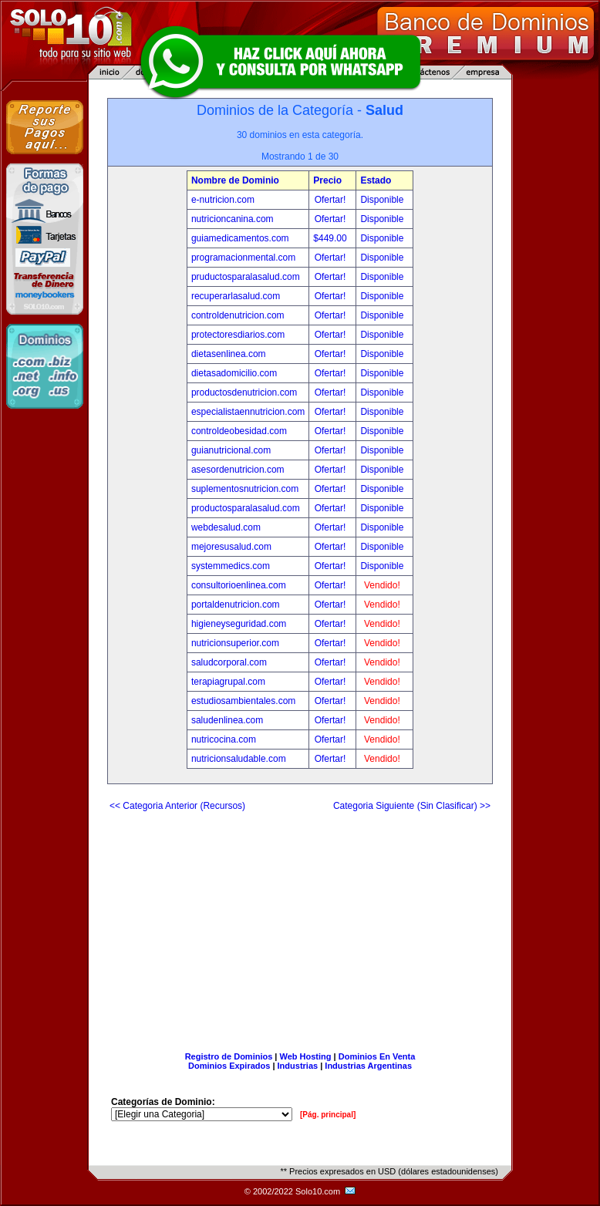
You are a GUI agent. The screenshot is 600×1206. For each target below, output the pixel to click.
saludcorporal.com (229, 662)
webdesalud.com (226, 527)
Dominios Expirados (229, 1065)
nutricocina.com (223, 739)
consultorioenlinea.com (238, 585)
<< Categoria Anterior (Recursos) (177, 805)
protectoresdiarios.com (238, 334)
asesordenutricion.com (238, 469)
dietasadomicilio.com (234, 373)
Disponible (381, 199)
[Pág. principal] (328, 1114)
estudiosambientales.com (243, 701)
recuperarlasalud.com (235, 296)
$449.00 (331, 238)
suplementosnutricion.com (244, 488)
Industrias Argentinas (368, 1065)
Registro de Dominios (229, 1056)
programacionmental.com (243, 257)
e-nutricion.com (222, 199)
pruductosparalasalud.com (245, 276)
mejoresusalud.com (231, 546)
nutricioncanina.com (232, 219)
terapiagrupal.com (228, 681)
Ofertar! (332, 199)
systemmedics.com (230, 566)
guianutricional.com (231, 450)
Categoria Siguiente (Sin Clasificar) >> (411, 805)
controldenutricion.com (238, 315)
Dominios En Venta (377, 1056)
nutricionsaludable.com (238, 758)
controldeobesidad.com (239, 431)
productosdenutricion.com (244, 392)
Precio (327, 180)
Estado (375, 180)
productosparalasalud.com (245, 508)
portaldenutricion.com (235, 604)
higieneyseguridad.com (238, 623)
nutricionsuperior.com (235, 643)
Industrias (298, 1065)
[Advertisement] (300, 925)
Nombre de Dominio (235, 180)
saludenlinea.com (227, 720)
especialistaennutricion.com (248, 411)
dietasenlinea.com (228, 354)
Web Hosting (306, 1056)
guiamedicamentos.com (240, 238)
